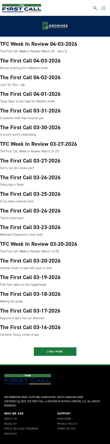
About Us (10, 419)
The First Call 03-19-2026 (30, 277)
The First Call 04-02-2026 (30, 77)
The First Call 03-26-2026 (30, 177)
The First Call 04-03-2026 (30, 60)
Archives (10, 434)
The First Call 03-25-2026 (30, 194)
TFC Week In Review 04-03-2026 (38, 43)
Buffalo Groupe (71, 401)
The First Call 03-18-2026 (30, 294)
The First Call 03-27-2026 (30, 160)
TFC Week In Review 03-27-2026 (38, 144)
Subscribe (64, 419)
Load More (55, 351)
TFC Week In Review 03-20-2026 (38, 244)
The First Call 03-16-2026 (30, 327)
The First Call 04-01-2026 (30, 93)
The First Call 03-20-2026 (30, 260)
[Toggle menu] (103, 8)
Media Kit (10, 424)
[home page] (21, 8)
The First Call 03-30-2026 (30, 127)
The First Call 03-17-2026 (30, 310)
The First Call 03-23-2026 (30, 227)
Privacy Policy (67, 424)
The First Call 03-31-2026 (30, 110)
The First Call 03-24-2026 (30, 210)
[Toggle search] (95, 8)
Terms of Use (66, 428)
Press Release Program (21, 428)
